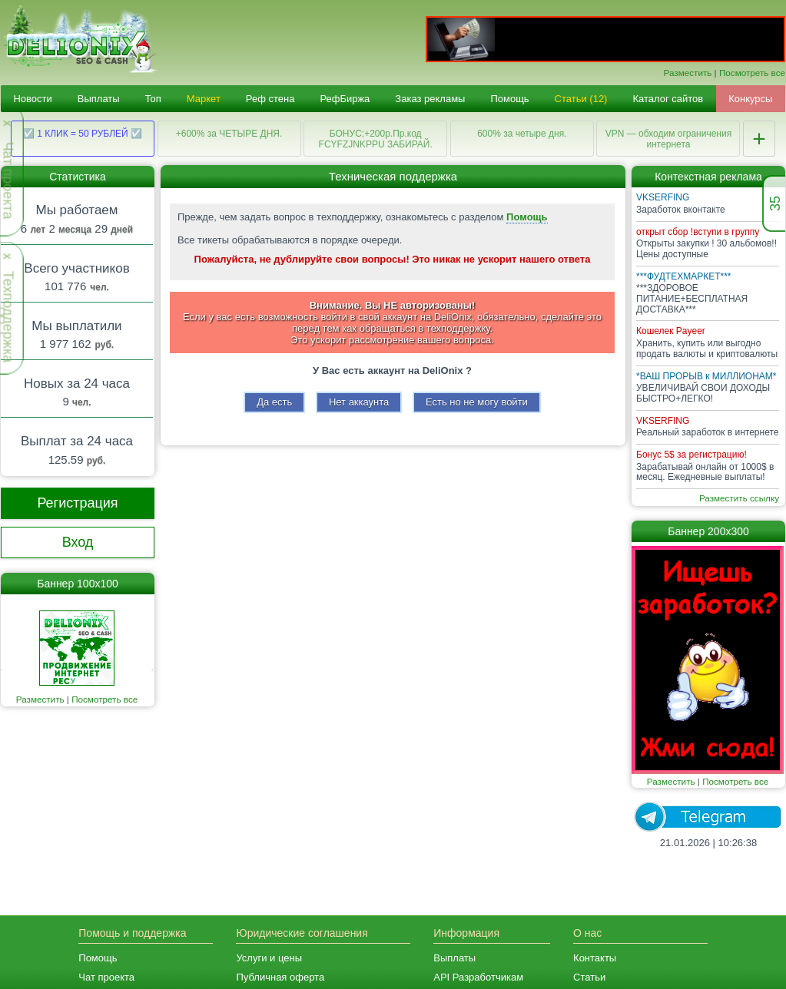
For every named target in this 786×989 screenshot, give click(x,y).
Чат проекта (106, 977)
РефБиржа (345, 98)
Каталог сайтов (667, 98)
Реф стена (270, 98)
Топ (153, 98)
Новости (32, 98)
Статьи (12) (581, 98)
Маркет (204, 98)
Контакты (594, 958)
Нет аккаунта (359, 402)
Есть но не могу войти (477, 402)
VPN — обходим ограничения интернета (668, 139)
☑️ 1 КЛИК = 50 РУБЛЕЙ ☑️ (82, 133)
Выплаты (99, 98)
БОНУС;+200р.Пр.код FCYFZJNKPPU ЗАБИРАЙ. (376, 139)
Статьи (589, 977)
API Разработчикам (478, 977)
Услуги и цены (269, 958)
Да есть (274, 402)
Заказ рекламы (430, 98)
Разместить (688, 73)
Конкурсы (750, 98)
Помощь (509, 98)
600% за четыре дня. (521, 133)
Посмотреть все (752, 73)
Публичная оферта (280, 977)
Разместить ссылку (739, 498)
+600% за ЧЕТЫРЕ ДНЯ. (229, 133)
